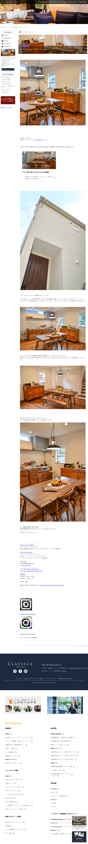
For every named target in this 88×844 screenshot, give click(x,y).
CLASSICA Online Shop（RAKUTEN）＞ (78, 668)
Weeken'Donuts (9, 798)
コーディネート (8, 27)
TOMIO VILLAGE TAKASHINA (12, 779)
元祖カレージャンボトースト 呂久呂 (14, 809)
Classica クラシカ (6, 107)
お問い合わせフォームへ (7, 69)
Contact (82, 2)
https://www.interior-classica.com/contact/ (51, 585)
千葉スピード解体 (9, 748)
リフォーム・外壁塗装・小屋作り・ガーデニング (17, 741)
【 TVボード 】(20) (6, 84)
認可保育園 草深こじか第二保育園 (59, 741)
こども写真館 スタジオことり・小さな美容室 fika (17, 805)
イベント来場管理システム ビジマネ (14, 829)
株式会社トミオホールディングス (13, 822)
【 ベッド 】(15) (5, 90)
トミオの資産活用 (9, 752)
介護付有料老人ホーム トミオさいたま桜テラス (63, 759)
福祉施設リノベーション (11, 756)
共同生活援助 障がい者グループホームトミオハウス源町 (60, 775)
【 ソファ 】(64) (5, 77)
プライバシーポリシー (51, 678)
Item (64, 2)
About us (54, 2)
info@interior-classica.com (31, 569)
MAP (3, 67)
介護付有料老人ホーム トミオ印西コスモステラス (63, 752)
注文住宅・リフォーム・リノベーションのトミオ (17, 737)
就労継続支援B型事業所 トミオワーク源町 (61, 766)
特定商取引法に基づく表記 (65, 678)
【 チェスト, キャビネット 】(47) (8, 87)
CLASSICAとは (27, 678)
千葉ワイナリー (9, 783)
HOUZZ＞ (64, 671)
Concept (42, 2)
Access (72, 2)
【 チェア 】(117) (6, 82)
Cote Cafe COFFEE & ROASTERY (13, 794)
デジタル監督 (8, 833)
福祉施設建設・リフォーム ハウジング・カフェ (63, 823)
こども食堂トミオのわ (56, 770)
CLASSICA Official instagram (28, 614)
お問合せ (41, 678)
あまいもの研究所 (9, 802)
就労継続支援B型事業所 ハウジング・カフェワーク (64, 826)
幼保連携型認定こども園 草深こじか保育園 (61, 737)
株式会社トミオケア (55, 748)
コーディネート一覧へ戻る (81, 646)
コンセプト (18, 678)
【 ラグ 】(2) (4, 92)
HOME (2, 27)
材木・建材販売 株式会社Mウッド (59, 834)
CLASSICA (38, 140)
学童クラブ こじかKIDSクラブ (58, 745)
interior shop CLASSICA (27, 545)
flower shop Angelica (26, 552)
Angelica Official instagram (27, 634)
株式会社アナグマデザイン (12, 763)
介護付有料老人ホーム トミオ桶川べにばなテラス (63, 755)
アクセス (35, 678)
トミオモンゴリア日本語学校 (58, 796)
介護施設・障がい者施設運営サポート (14, 745)
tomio (46, 147)
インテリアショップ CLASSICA (13, 787)
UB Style (53, 792)
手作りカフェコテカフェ (11, 790)
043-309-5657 (26, 565)
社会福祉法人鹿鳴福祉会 (56, 734)
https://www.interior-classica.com (33, 571)
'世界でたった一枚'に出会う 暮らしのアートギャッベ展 (8, 100)
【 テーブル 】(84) (6, 79)
